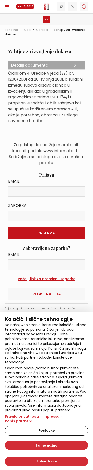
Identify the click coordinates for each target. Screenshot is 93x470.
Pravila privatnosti (22, 416)
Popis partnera (18, 421)
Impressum (52, 416)
